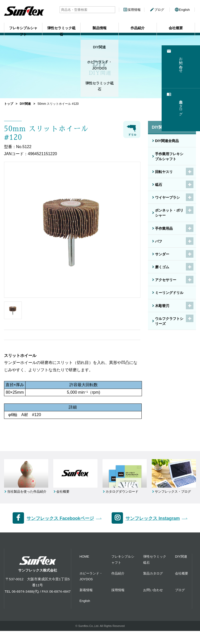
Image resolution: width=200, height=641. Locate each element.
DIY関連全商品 (167, 141)
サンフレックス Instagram (153, 528)
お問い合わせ (153, 600)
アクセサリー (165, 280)
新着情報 (86, 600)
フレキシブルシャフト (23, 25)
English (182, 10)
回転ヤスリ (164, 172)
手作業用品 (164, 228)
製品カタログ (153, 583)
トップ (8, 104)
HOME (84, 567)
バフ (158, 241)
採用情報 (132, 10)
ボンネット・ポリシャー (169, 212)
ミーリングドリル (169, 293)
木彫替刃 (162, 306)
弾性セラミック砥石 (61, 25)
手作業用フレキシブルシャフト (169, 156)
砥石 (158, 185)
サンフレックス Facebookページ (60, 528)
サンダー (162, 254)
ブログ (157, 10)
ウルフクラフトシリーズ (169, 321)
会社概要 (176, 25)
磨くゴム (162, 267)
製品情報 (99, 25)
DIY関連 (25, 104)
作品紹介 (138, 25)
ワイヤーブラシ (167, 197)
